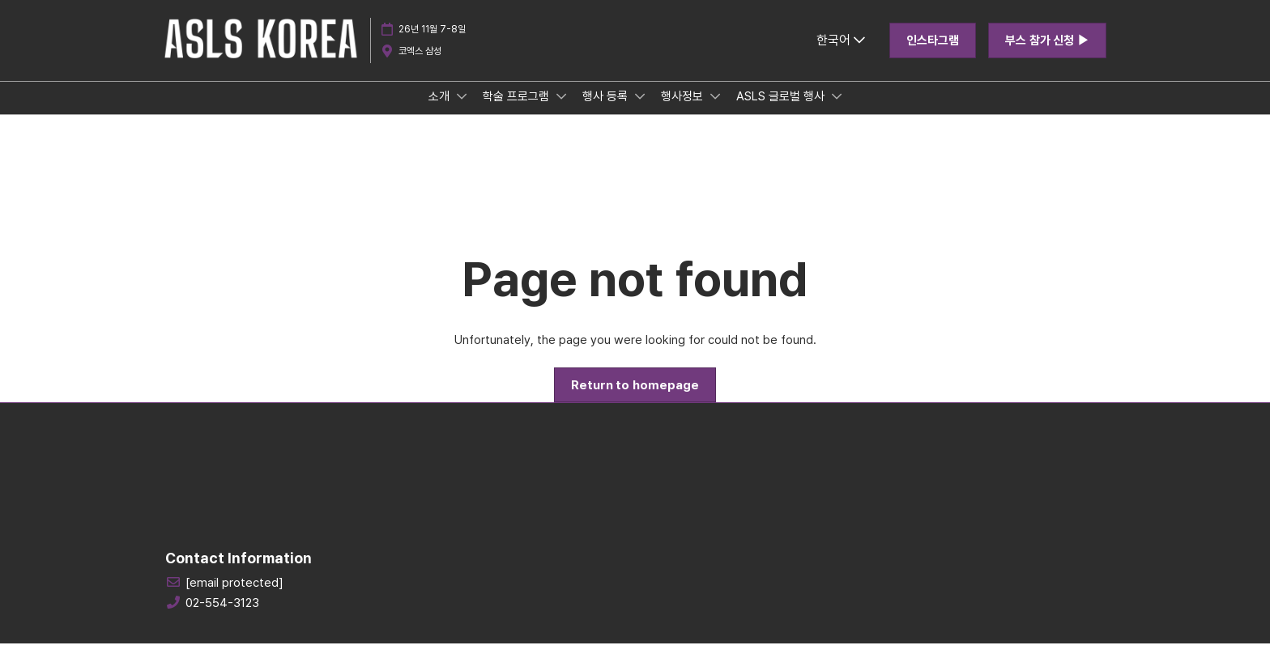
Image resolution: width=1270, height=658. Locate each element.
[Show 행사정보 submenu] (715, 111)
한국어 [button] (840, 55)
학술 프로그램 (517, 111)
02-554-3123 (222, 617)
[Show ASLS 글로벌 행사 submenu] (837, 111)
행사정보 (683, 111)
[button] (932, 56)
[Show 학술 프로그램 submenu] (561, 111)
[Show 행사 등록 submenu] (640, 111)
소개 (440, 111)
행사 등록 (606, 111)
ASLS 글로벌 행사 (782, 111)
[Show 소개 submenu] (462, 111)
